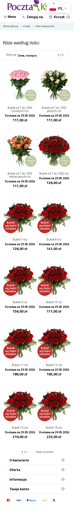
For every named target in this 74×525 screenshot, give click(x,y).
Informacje (37, 479)
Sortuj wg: (11, 54)
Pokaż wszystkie (44, 452)
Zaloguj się (32, 17)
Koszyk (59, 17)
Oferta (37, 469)
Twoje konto (37, 489)
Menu (10, 17)
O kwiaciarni (37, 460)
